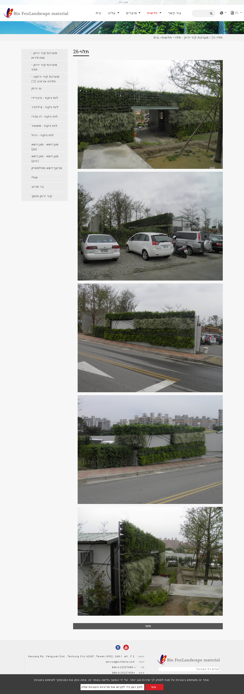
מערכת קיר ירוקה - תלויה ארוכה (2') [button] (45, 79)
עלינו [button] (112, 13)
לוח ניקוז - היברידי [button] (44, 98)
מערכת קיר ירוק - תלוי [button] (44, 67)
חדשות (167, 37)
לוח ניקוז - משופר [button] (44, 125)
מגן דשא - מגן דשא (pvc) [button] (45, 158)
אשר (153, 687)
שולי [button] (34, 177)
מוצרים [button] (132, 13)
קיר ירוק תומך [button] (41, 196)
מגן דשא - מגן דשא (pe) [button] (45, 147)
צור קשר (174, 13)
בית (99, 12)
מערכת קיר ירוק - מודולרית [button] (44, 55)
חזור (148, 626)
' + (136, 667)
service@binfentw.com (120, 662)
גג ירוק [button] (36, 88)
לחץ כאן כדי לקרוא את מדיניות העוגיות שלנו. (112, 687)
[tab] (44, 54)
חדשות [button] (153, 13)
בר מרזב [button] (37, 186)
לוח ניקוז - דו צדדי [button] (44, 116)
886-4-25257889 (122, 667)
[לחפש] (203, 13)
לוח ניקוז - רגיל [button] (42, 135)
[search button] (211, 14)
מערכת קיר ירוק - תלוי (192, 37)
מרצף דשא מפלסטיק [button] (46, 168)
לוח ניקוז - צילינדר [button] (45, 107)
